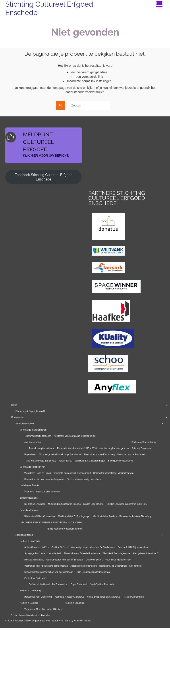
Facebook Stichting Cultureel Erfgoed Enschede (43, 242)
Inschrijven (108, 173)
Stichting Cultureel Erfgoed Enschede (49, 8)
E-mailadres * (96, 154)
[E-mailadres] (108, 161)
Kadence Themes (82, 685)
